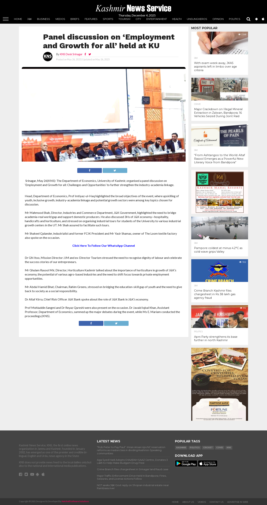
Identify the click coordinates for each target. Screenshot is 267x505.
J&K (29, 18)
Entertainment (156, 18)
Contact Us (216, 502)
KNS (229, 447)
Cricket (208, 447)
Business (43, 18)
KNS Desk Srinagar (71, 54)
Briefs (74, 18)
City (138, 18)
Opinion (218, 18)
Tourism (124, 18)
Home (18, 18)
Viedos (60, 18)
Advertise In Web (237, 502)
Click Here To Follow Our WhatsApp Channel (103, 245)
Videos (202, 502)
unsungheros (197, 18)
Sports (108, 18)
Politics (234, 18)
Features (91, 18)
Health (177, 18)
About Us (188, 502)
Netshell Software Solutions (75, 501)
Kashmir (181, 447)
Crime (197, 104)
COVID (219, 447)
